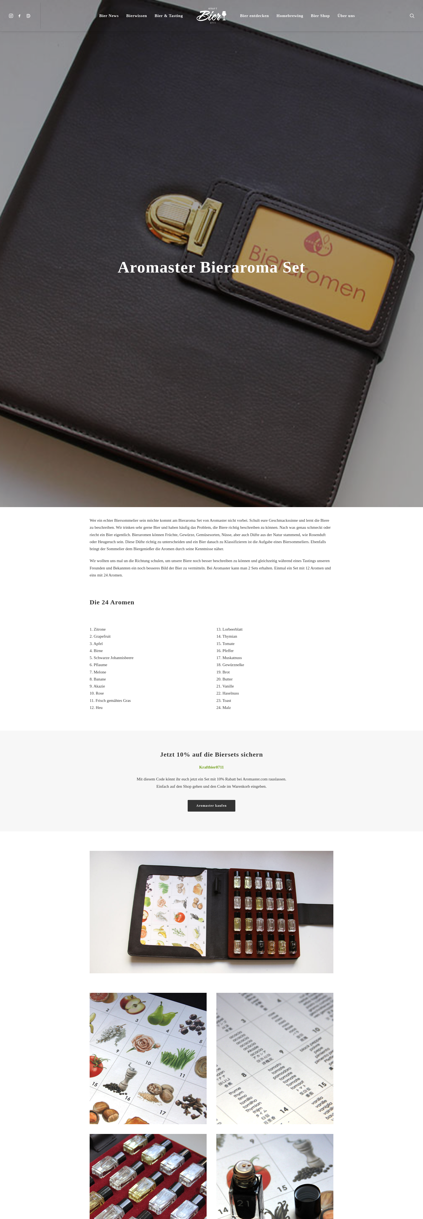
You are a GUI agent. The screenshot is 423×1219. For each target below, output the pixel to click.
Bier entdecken (254, 16)
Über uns (346, 16)
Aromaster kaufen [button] (211, 806)
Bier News (109, 16)
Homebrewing (289, 16)
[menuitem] (11, 16)
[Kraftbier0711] (211, 16)
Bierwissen (136, 16)
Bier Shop (320, 16)
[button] (11, 16)
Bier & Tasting (169, 16)
